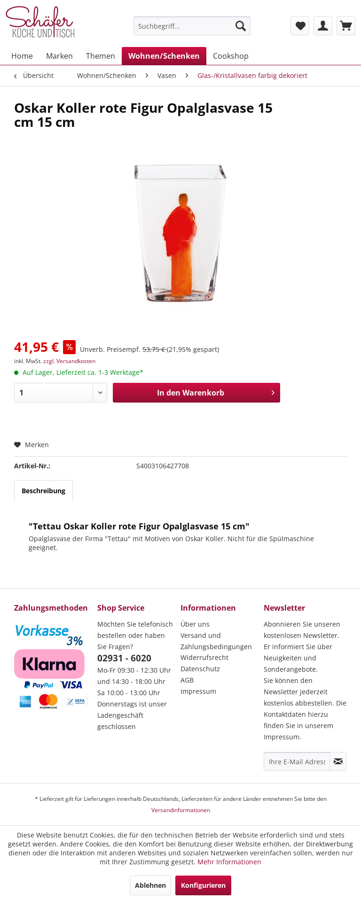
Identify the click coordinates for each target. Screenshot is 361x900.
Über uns (195, 624)
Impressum (198, 691)
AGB (187, 679)
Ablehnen (150, 885)
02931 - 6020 (124, 658)
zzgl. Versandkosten (69, 361)
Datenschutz (200, 668)
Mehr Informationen (229, 861)
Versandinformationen (180, 810)
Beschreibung (43, 490)
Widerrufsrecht (204, 657)
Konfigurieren (203, 885)
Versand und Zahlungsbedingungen (216, 641)
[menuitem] (192, 25)
